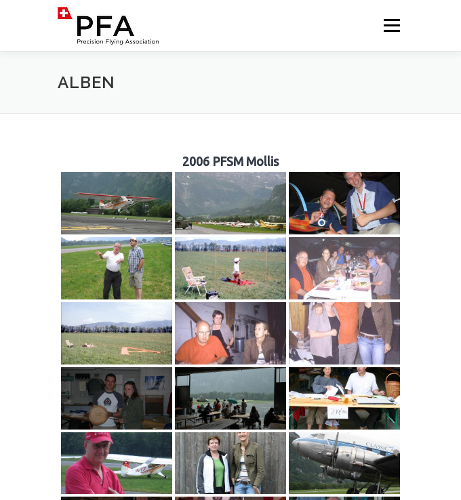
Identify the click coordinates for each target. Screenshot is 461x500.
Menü (391, 25)
